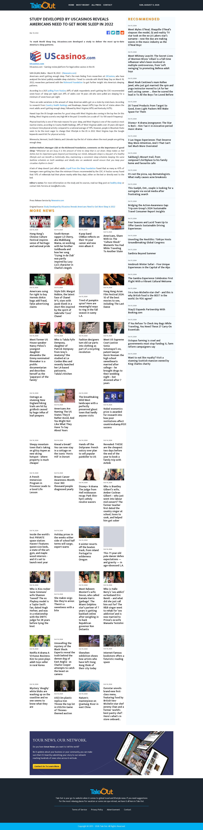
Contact (127, 809)
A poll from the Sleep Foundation (81, 168)
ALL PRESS (96, 5)
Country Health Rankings (56, 105)
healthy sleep (116, 183)
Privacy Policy (97, 809)
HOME (71, 5)
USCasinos (110, 76)
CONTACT (107, 5)
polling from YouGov (57, 91)
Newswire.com (69, 73)
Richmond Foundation (73, 82)
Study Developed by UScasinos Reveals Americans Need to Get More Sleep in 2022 (80, 207)
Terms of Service (79, 809)
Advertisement (113, 809)
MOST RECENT (82, 5)
